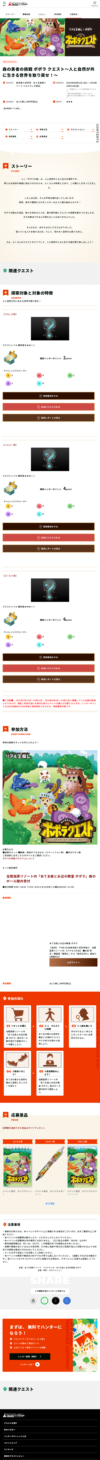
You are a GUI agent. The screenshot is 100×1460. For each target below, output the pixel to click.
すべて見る (50, 1203)
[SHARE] (33, 1301)
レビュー (42, 14)
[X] (55, 1301)
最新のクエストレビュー (14, 1456)
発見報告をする (48, 396)
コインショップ (10, 1443)
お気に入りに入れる (48, 407)
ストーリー (10, 14)
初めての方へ (9, 1429)
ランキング (8, 1449)
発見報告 (58, 14)
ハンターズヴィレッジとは (15, 1436)
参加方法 (26, 14)
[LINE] (44, 1301)
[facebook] (67, 1301)
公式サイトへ (73, 962)
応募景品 (73, 14)
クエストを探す (10, 1423)
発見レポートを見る (48, 418)
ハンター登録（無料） (28, 1356)
